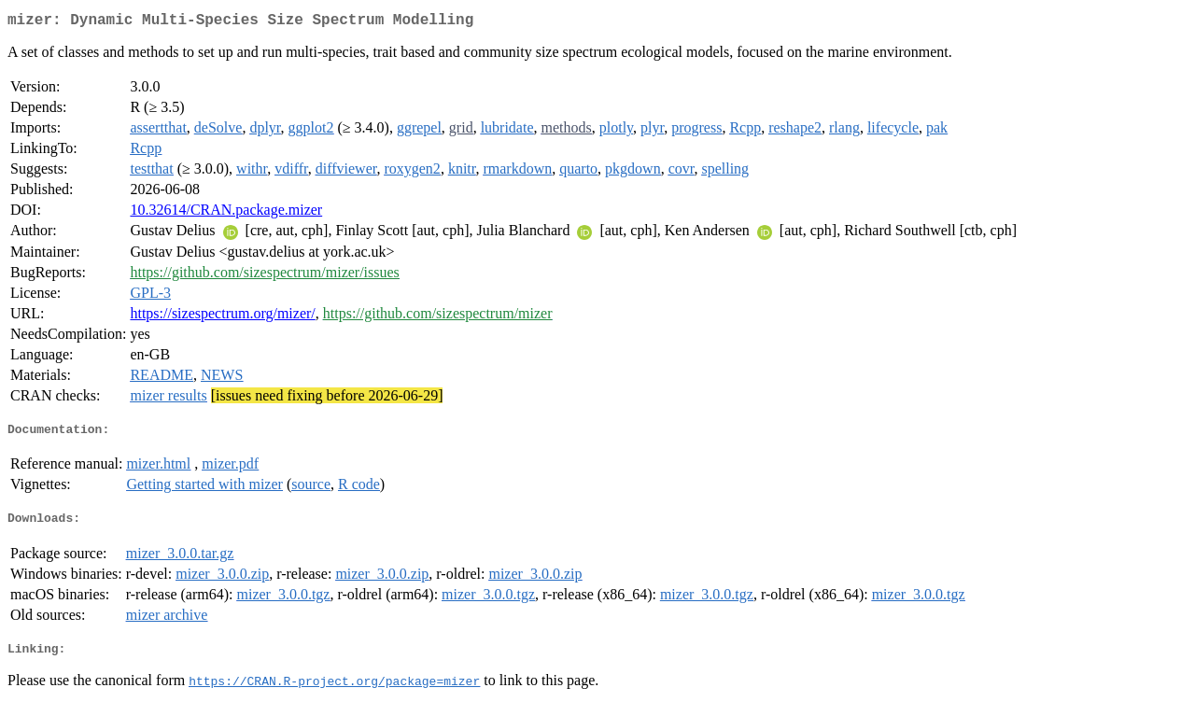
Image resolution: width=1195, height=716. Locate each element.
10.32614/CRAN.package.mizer (226, 213)
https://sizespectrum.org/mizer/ (222, 317)
